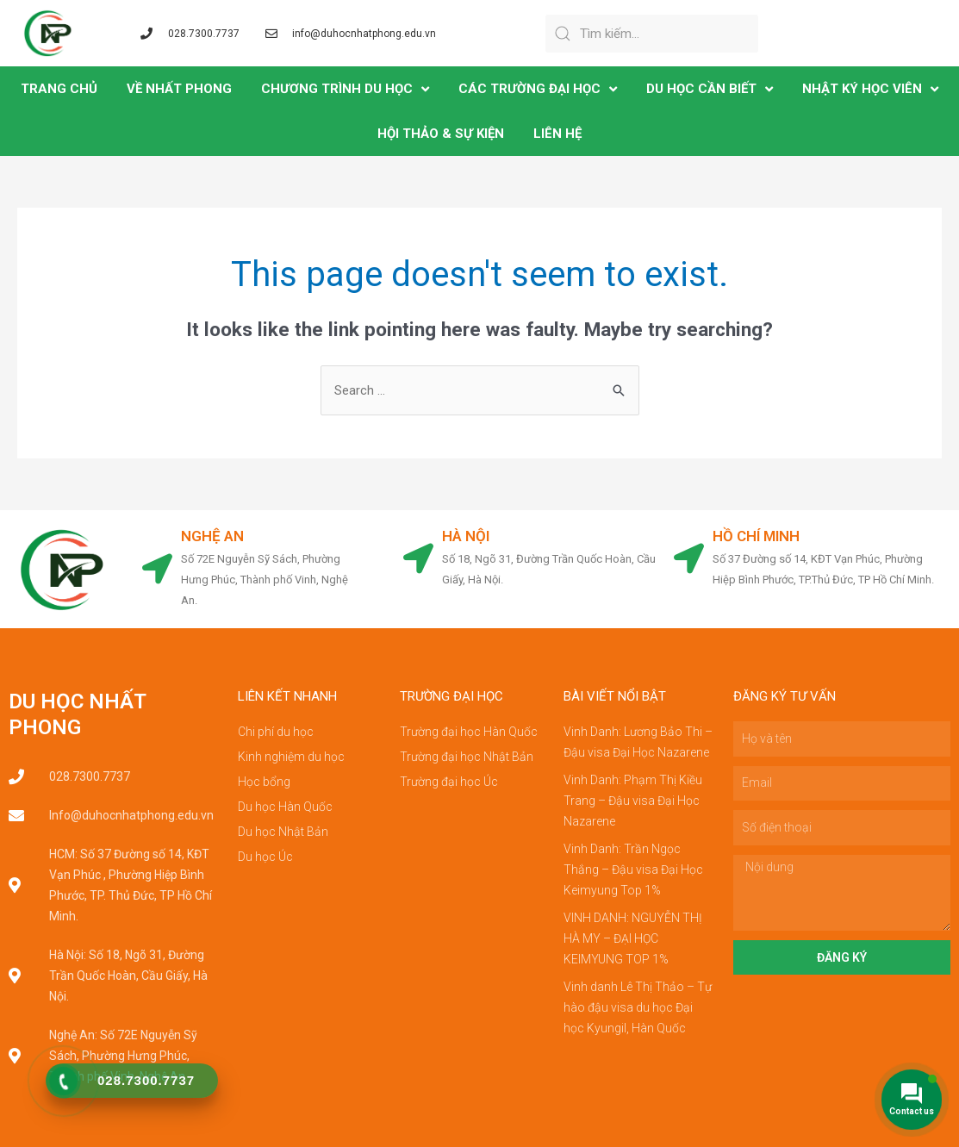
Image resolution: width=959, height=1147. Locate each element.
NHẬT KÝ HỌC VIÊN (870, 89)
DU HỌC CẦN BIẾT (709, 89)
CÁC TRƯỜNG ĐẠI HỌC (537, 89)
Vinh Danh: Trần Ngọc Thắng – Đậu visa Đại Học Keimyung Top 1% (633, 869)
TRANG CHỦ (59, 89)
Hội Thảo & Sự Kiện (440, 133)
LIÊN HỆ (557, 133)
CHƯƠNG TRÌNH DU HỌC (345, 89)
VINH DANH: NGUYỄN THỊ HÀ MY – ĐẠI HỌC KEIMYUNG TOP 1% (633, 938)
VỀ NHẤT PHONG (179, 89)
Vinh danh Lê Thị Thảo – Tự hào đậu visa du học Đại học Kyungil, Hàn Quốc (638, 1007)
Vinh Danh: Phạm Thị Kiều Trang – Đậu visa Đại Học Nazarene (633, 800)
